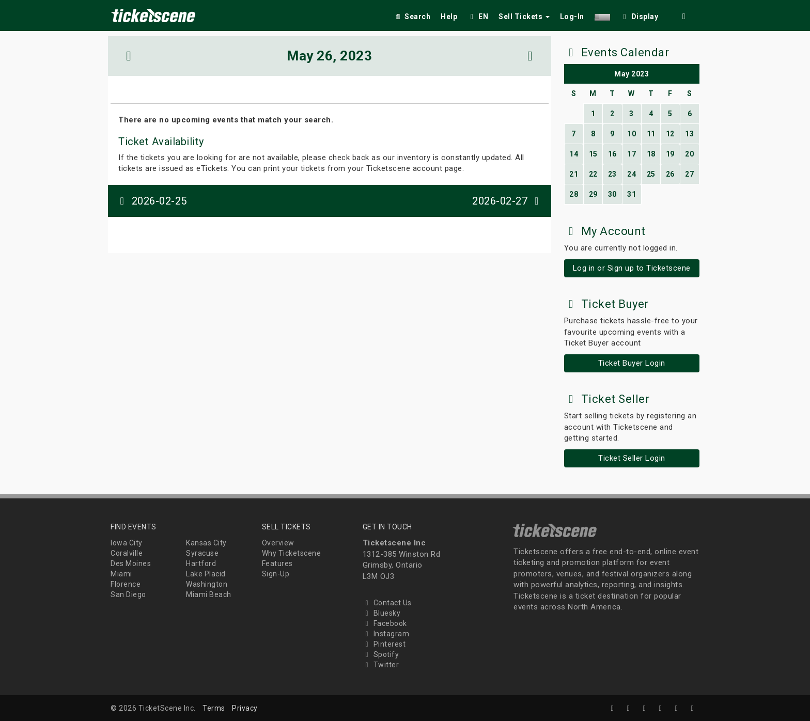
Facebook (385, 623)
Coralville (127, 553)
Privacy (245, 708)
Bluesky (382, 613)
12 (670, 134)
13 (689, 134)
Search (412, 16)
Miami (121, 574)
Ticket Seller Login (631, 458)
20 (689, 154)
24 (631, 174)
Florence (126, 584)
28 (573, 194)
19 (670, 154)
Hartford (201, 563)
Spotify (381, 654)
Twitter (381, 665)
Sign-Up (276, 574)
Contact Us (387, 603)
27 (689, 174)
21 (573, 174)
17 (631, 154)
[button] (602, 15)
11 (651, 134)
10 (631, 134)
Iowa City (127, 543)
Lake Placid (206, 574)
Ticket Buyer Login (631, 363)
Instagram (386, 634)
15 (593, 154)
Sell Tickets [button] (524, 16)
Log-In (572, 16)
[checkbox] (639, 15)
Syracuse (202, 553)
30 (612, 194)
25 (651, 174)
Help (449, 16)
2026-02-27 (507, 201)
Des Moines (131, 563)
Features (277, 563)
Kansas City (206, 543)
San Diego (128, 594)
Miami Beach (208, 594)
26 (670, 174)
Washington (206, 584)
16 (612, 154)
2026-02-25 (151, 201)
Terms (213, 708)
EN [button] (478, 16)
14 (573, 154)
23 (612, 174)
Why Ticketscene (291, 553)
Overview (278, 543)
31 (631, 194)
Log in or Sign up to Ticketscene (632, 268)
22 (593, 174)
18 (651, 154)
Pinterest (384, 644)
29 (593, 194)
